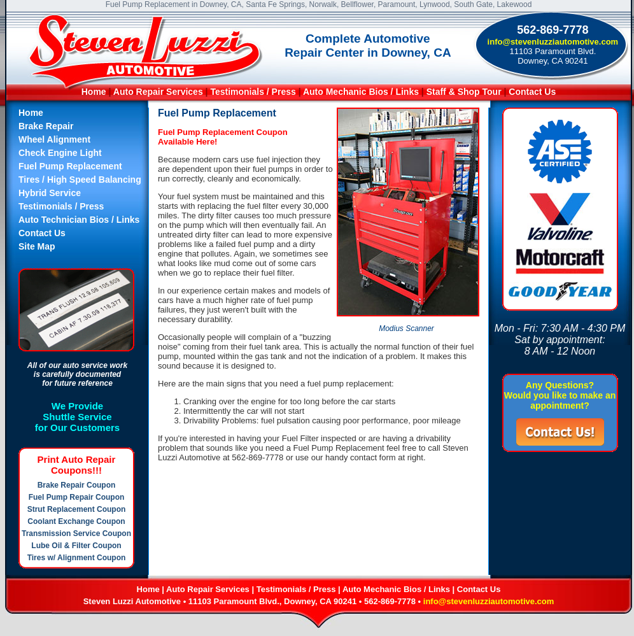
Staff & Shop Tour (465, 92)
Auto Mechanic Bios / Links (361, 92)
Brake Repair (45, 126)
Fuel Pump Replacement (70, 166)
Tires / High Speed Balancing (79, 179)
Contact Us (532, 92)
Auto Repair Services (158, 92)
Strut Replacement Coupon (76, 509)
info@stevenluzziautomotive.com (553, 41)
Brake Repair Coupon (77, 485)
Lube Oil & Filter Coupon (76, 545)
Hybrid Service (49, 193)
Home (93, 92)
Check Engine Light (60, 153)
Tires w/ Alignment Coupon (76, 557)
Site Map (36, 246)
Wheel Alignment (54, 139)
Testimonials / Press (252, 92)
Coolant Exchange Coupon (76, 521)
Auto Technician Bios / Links (78, 220)
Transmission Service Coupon (76, 533)
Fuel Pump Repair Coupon (77, 497)
